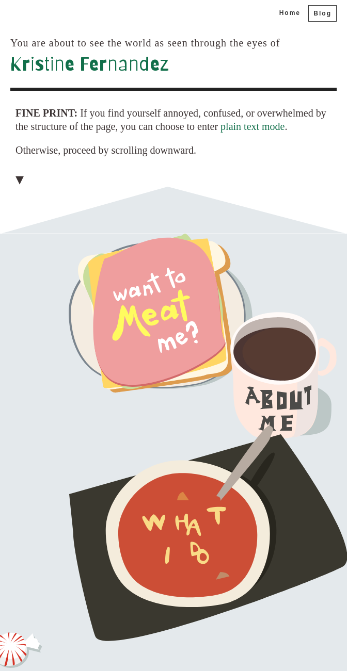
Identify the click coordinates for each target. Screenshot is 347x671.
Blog (322, 13)
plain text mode (252, 126)
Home (290, 13)
